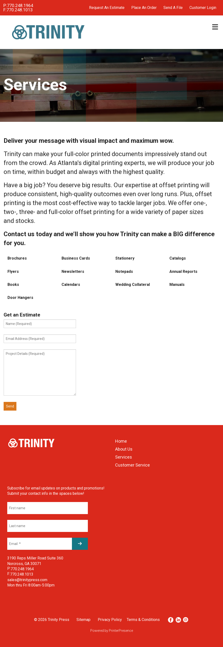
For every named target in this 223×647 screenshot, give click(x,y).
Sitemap (84, 619)
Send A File (173, 7)
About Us (123, 449)
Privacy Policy (110, 619)
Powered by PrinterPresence (111, 631)
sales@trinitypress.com (27, 580)
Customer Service (132, 465)
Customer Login (202, 7)
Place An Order (144, 7)
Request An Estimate (107, 7)
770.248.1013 (20, 9)
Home (121, 441)
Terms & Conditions (143, 619)
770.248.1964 (20, 5)
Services (123, 457)
